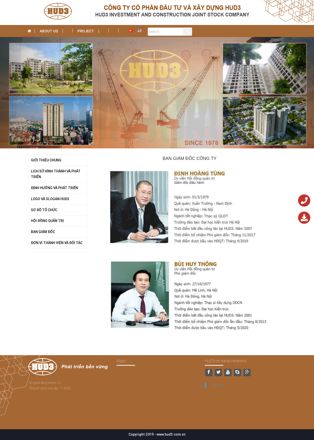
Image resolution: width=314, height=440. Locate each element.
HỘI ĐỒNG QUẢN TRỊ (47, 221)
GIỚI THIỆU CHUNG (46, 160)
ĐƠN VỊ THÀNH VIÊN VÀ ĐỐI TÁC (56, 243)
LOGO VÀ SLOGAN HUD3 (50, 199)
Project (86, 31)
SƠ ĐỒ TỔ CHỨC (44, 210)
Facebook (217, 385)
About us (49, 31)
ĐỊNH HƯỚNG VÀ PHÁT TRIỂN (54, 188)
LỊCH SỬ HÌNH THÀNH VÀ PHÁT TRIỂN (55, 174)
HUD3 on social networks (225, 360)
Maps (121, 360)
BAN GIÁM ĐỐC (43, 232)
